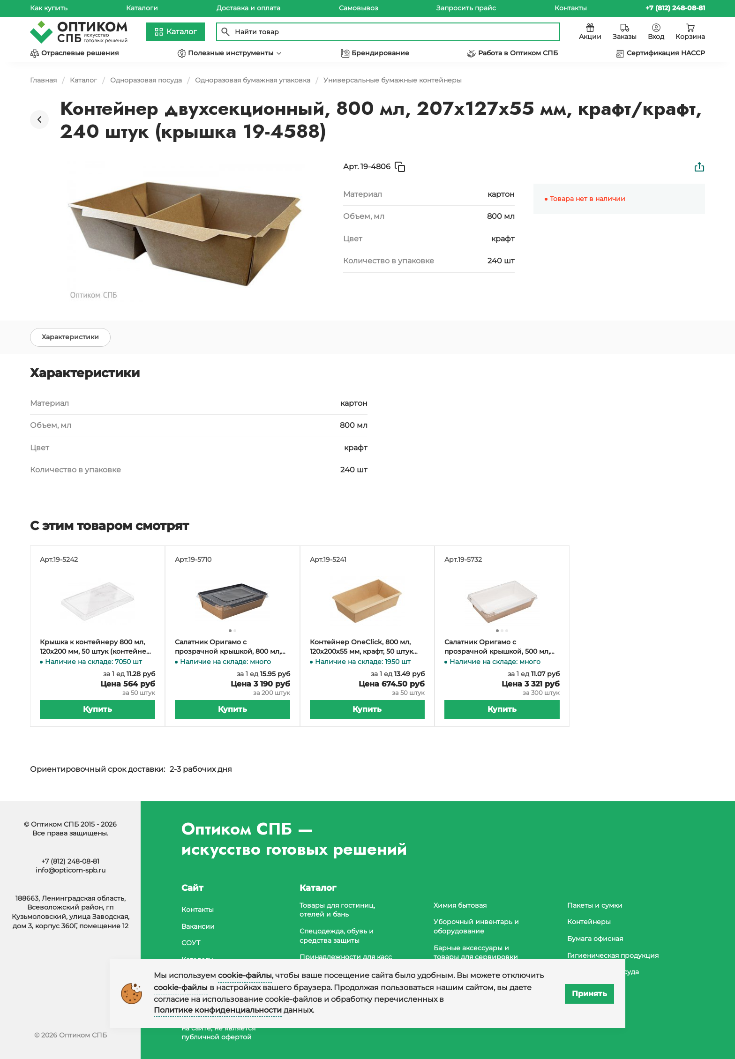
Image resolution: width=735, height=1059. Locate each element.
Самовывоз (358, 8)
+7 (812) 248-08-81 (70, 861)
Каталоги (142, 8)
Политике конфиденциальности (218, 1010)
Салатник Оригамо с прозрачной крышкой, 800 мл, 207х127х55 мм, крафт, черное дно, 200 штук (228, 647)
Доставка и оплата (248, 8)
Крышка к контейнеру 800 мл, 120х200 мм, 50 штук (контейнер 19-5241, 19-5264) (95, 647)
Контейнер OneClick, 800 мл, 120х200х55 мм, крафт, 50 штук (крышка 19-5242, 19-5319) (361, 647)
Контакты (571, 8)
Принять (589, 993)
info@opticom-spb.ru (70, 870)
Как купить (49, 8)
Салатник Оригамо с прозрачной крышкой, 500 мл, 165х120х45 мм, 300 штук (497, 647)
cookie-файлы (245, 975)
